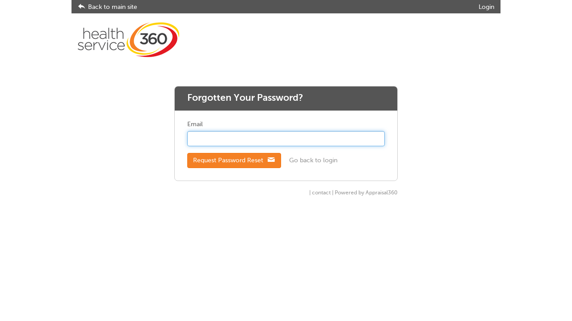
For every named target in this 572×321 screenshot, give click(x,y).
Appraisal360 (382, 193)
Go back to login (313, 160)
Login (486, 7)
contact (321, 193)
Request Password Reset (234, 160)
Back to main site (107, 7)
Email (195, 124)
